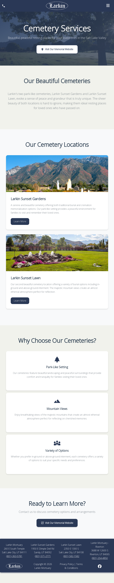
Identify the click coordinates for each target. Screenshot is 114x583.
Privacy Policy (67, 564)
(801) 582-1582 (71, 556)
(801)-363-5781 (14, 556)
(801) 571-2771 (43, 556)
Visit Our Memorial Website (57, 49)
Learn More (20, 221)
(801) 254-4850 (100, 558)
